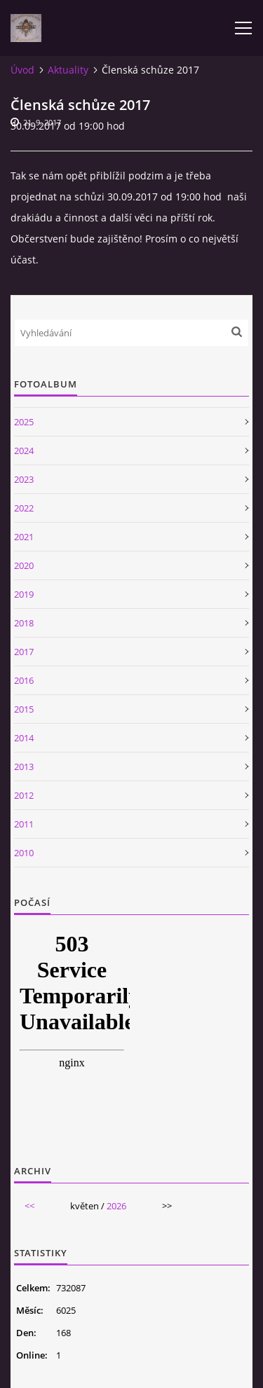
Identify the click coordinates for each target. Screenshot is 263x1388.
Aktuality (68, 69)
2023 (24, 479)
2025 (24, 421)
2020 (24, 565)
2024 (24, 450)
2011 (24, 824)
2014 (24, 737)
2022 (24, 508)
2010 (24, 852)
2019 (24, 594)
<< (29, 1206)
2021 (24, 536)
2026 (116, 1206)
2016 (24, 680)
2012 (24, 795)
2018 (24, 623)
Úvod (22, 69)
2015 (24, 709)
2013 (24, 766)
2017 (24, 651)
